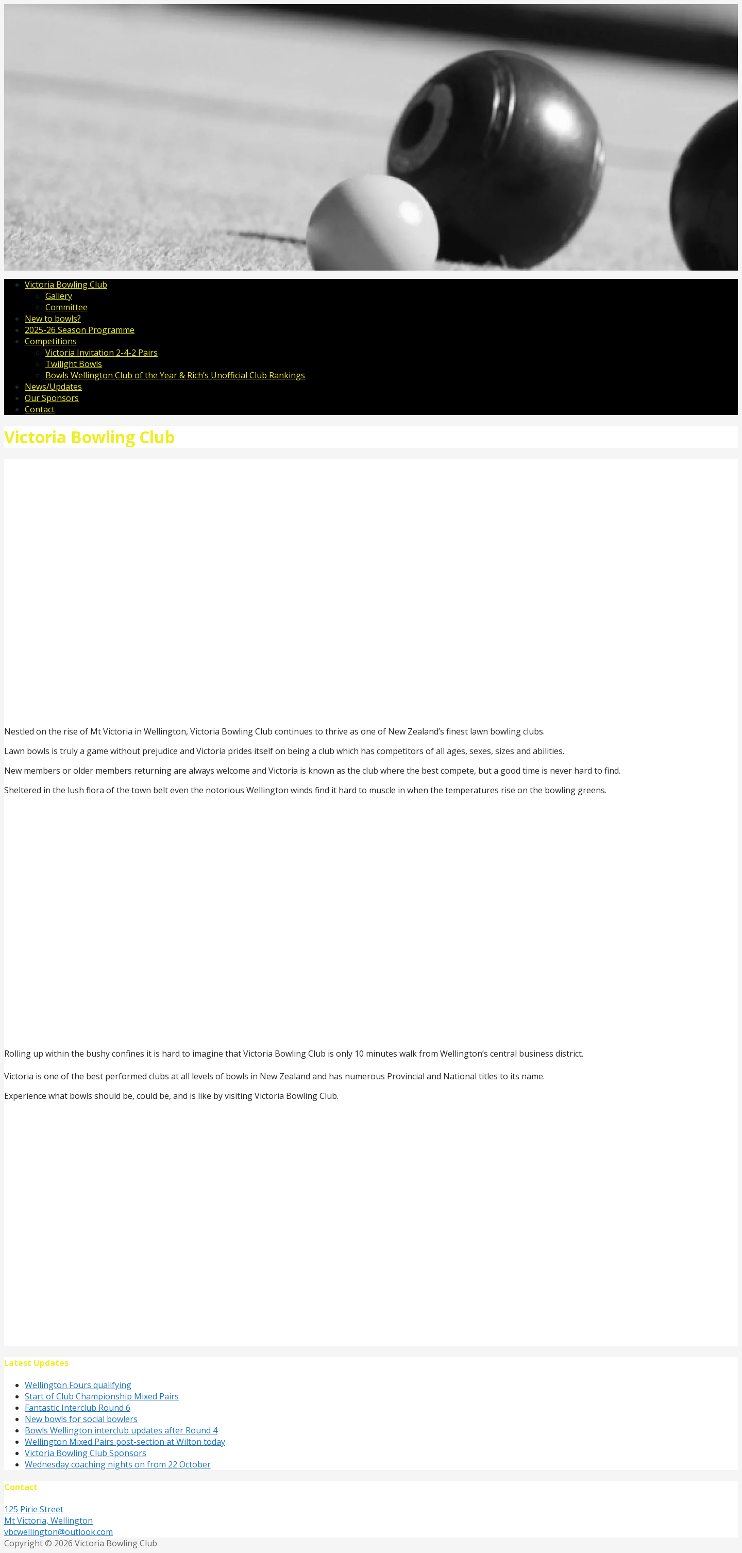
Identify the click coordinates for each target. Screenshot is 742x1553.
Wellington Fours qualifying (78, 1385)
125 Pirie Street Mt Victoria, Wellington (48, 1515)
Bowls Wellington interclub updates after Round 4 (121, 1430)
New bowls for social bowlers (81, 1419)
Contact (40, 409)
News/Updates (53, 386)
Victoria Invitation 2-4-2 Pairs (101, 352)
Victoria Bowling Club (66, 284)
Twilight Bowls (73, 364)
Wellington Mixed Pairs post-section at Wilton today (125, 1441)
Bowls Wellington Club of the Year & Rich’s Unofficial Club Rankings (175, 375)
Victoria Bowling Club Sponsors (85, 1453)
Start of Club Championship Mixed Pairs (102, 1396)
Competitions (51, 341)
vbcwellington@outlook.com (58, 1532)
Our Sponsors (52, 398)
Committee (66, 307)
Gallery (58, 296)
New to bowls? (53, 318)
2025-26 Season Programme (79, 330)
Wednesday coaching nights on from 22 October (118, 1464)
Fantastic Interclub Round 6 (77, 1407)
